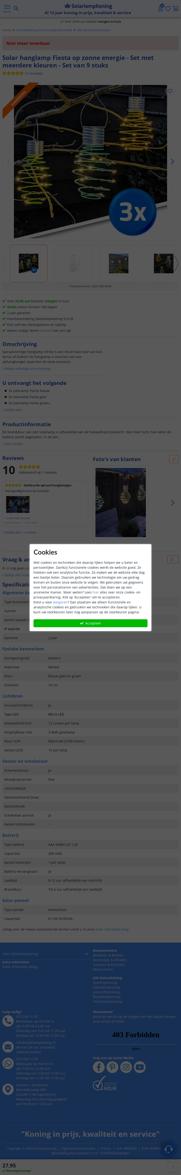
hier (96, 592)
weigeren (60, 602)
